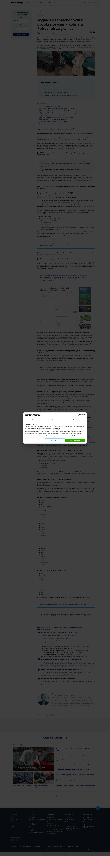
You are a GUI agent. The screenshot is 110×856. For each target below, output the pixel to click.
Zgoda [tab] (34, 419)
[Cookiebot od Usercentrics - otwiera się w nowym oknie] (79, 415)
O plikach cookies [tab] (76, 419)
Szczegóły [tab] (55, 419)
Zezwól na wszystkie (75, 440)
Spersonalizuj (55, 440)
